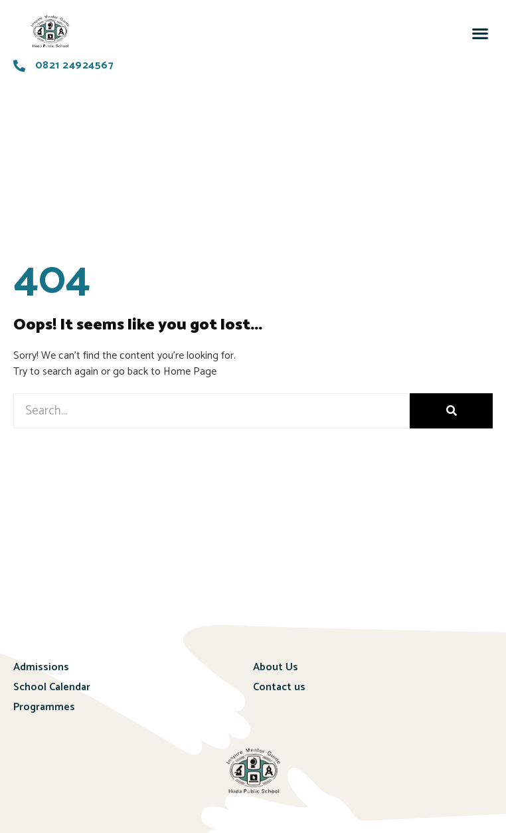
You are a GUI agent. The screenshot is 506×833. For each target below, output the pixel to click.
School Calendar (51, 687)
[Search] (451, 410)
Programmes (44, 707)
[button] (480, 33)
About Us (275, 667)
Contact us (279, 687)
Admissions (41, 667)
